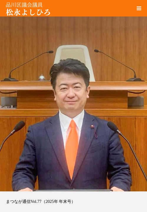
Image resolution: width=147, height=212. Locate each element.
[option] (73, 95)
